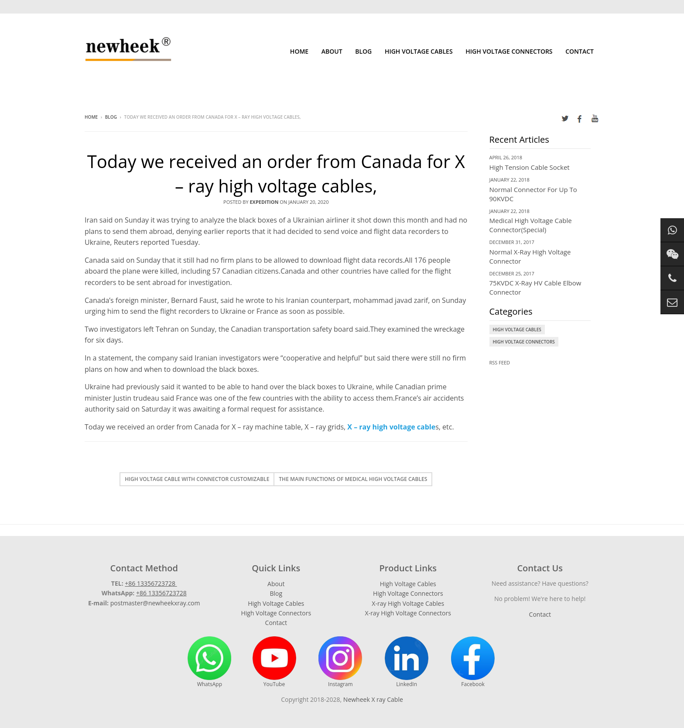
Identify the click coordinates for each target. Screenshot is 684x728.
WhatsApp (209, 662)
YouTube (274, 662)
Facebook (473, 662)
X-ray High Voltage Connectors (408, 613)
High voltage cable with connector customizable (197, 479)
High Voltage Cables (419, 51)
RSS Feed (499, 362)
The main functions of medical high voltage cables (353, 479)
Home (299, 51)
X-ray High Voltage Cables (408, 603)
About (331, 51)
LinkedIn (406, 662)
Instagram (340, 662)
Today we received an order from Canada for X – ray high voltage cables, (276, 173)
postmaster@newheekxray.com (155, 603)
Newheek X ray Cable (373, 699)
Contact (579, 51)
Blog (363, 51)
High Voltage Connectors (508, 51)
